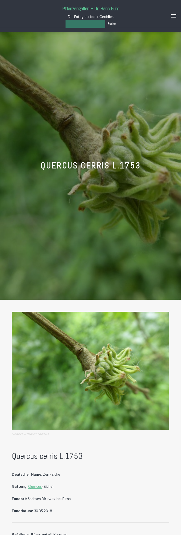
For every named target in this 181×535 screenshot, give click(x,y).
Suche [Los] (112, 24)
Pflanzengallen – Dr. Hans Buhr (90, 8)
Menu (173, 16)
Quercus (35, 486)
